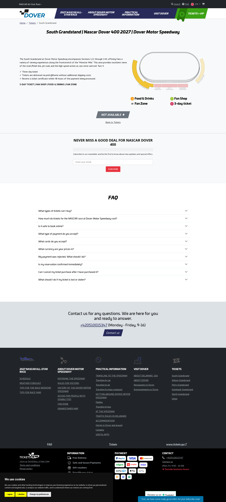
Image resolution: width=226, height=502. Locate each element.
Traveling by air (103, 384)
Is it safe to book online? (50, 226)
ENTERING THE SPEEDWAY (71, 378)
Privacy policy (26, 468)
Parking (99, 402)
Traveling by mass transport (109, 389)
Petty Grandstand (180, 384)
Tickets (32, 22)
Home (23, 22)
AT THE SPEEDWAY (105, 411)
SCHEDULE (25, 378)
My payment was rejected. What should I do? (61, 256)
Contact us (113, 333)
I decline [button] (21, 494)
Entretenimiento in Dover (146, 389)
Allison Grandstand (181, 380)
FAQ (49, 444)
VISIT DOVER (161, 13)
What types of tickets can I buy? (55, 210)
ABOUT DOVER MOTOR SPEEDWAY (101, 13)
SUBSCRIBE (113, 169)
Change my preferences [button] (39, 494)
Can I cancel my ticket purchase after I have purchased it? (68, 271)
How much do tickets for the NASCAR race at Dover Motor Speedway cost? (77, 218)
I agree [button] (9, 494)
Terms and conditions (30, 465)
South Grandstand (180, 375)
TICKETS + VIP (190, 13)
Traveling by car (103, 380)
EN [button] (195, 4)
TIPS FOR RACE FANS (30, 392)
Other (174, 398)
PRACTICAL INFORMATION (131, 13)
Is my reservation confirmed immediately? (60, 264)
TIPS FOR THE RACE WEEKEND (35, 387)
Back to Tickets (113, 122)
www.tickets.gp (176, 444)
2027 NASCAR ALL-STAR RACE (71, 13)
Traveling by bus (103, 406)
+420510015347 (93, 324)
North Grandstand (180, 394)
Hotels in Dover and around (109, 425)
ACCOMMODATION (105, 420)
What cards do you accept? (52, 241)
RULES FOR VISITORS (68, 383)
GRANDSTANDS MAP (68, 408)
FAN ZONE (63, 403)
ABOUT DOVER (141, 380)
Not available (113, 115)
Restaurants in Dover (144, 384)
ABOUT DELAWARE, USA (146, 375)
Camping (100, 429)
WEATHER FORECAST (30, 383)
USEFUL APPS (102, 434)
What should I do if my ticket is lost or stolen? (61, 279)
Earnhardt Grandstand (182, 389)
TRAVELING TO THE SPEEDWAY (111, 375)
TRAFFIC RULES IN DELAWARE (111, 416)
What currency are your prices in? (56, 248)
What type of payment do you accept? (58, 233)
